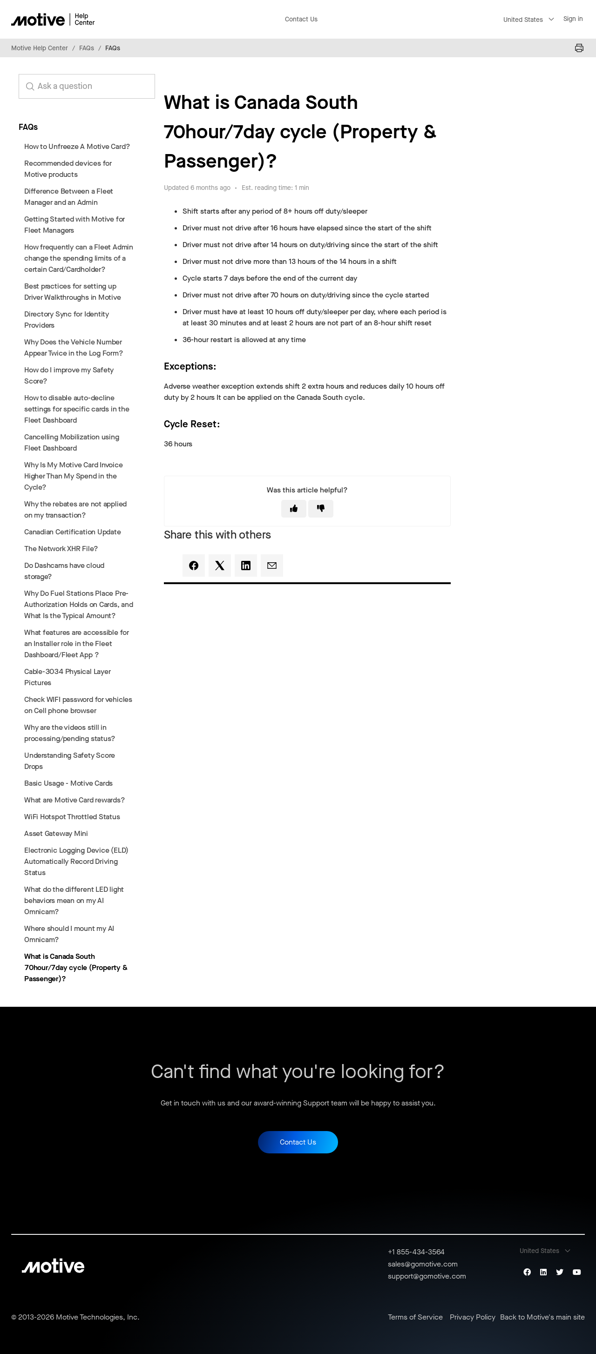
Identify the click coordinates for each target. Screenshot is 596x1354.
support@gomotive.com (427, 1276)
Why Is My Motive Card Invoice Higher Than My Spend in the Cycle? (73, 476)
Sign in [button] (573, 18)
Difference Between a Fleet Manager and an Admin (68, 196)
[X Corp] (220, 565)
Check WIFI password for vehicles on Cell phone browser (78, 704)
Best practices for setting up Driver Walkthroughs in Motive (72, 291)
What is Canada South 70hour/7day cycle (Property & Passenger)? (76, 967)
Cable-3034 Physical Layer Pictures (67, 677)
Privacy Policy (472, 1317)
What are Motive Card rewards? (74, 800)
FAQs (86, 48)
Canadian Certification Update (72, 532)
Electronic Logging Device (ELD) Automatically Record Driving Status (76, 861)
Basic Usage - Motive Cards (68, 783)
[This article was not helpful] (320, 509)
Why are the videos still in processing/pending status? (69, 732)
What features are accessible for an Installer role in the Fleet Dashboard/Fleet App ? (76, 643)
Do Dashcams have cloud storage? (64, 570)
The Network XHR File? (61, 548)
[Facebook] (194, 565)
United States (523, 19)
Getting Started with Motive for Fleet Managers (74, 224)
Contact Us (301, 19)
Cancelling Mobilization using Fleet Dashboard (71, 442)
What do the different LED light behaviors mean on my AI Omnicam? (74, 900)
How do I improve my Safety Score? (69, 375)
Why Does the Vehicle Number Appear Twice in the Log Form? (73, 347)
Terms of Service (415, 1317)
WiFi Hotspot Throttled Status (72, 817)
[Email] (272, 565)
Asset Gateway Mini (56, 833)
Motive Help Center (39, 48)
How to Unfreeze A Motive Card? (77, 146)
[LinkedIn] (246, 565)
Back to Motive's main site (542, 1317)
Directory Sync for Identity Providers (66, 319)
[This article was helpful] (293, 509)
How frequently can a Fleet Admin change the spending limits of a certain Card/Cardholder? (78, 258)
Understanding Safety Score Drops (69, 760)
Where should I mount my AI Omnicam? (69, 933)
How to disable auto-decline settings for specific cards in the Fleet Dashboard (76, 409)
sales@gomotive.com (423, 1264)
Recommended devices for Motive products (68, 168)
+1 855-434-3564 (416, 1252)
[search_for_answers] (87, 86)
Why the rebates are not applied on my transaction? (75, 509)
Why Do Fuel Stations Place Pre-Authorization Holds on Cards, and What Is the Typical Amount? (78, 604)
